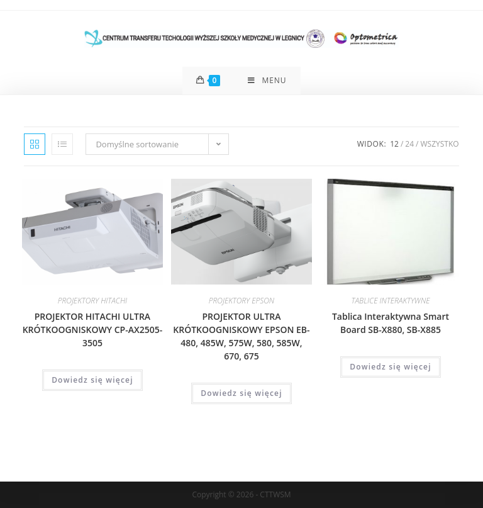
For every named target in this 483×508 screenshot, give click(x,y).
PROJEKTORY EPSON (241, 300)
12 (394, 143)
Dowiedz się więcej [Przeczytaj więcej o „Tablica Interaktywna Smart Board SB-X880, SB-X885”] (390, 366)
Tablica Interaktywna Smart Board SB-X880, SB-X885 (390, 323)
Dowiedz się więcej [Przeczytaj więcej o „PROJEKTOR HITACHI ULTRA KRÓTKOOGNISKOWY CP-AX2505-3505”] (92, 380)
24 (409, 143)
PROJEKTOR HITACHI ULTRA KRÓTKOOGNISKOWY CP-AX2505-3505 (92, 329)
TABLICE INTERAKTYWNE (391, 300)
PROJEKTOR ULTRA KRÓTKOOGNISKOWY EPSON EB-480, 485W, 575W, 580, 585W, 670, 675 (241, 336)
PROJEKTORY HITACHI (92, 300)
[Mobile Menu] (267, 80)
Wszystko (439, 143)
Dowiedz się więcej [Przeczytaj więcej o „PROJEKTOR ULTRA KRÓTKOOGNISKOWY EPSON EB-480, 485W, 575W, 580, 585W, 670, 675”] (241, 393)
